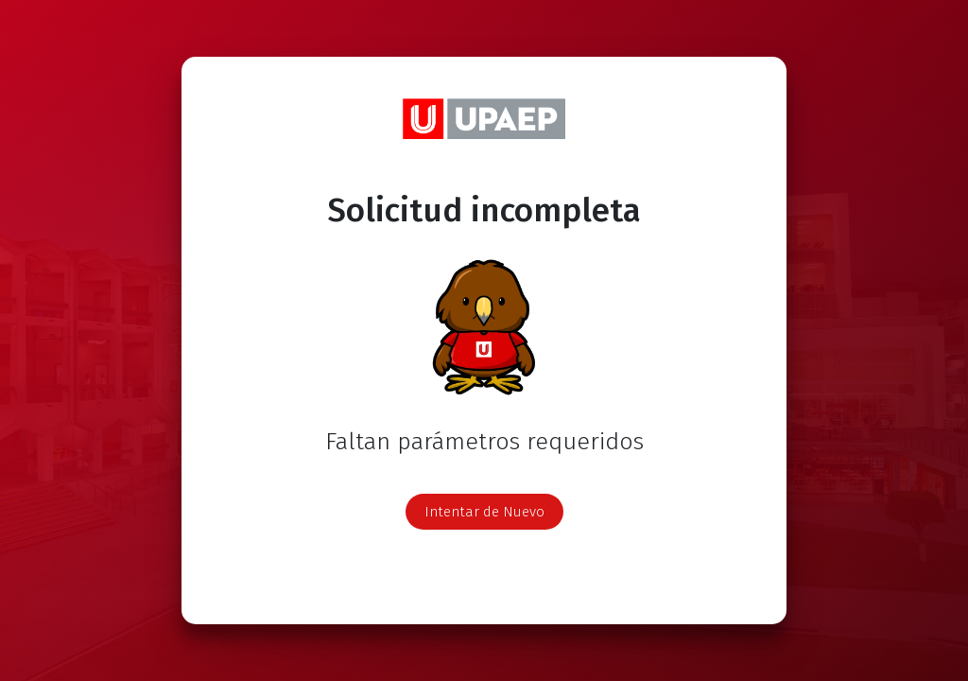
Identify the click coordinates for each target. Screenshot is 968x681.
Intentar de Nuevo (484, 511)
